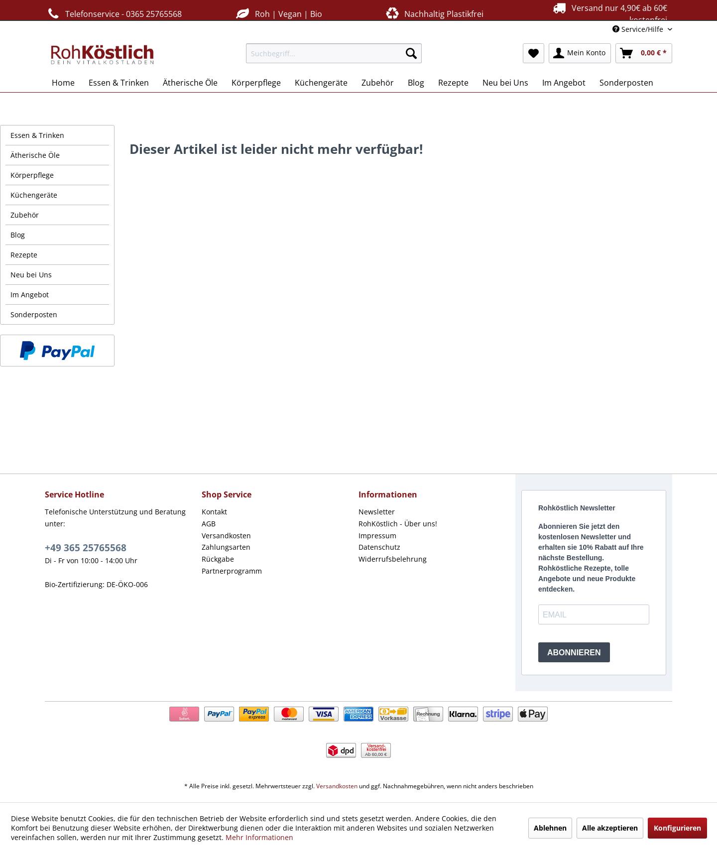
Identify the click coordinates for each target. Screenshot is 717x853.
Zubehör (24, 215)
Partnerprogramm (232, 571)
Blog (17, 235)
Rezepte (23, 254)
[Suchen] (411, 53)
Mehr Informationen (259, 837)
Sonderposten (33, 314)
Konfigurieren (677, 828)
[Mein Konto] (580, 53)
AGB (209, 523)
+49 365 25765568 (85, 547)
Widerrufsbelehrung (392, 559)
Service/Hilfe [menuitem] (638, 29)
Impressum (377, 535)
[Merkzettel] (533, 53)
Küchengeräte (33, 195)
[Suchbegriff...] (334, 53)
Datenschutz (379, 547)
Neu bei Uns (31, 274)
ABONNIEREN (574, 652)
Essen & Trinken (37, 135)
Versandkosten (226, 535)
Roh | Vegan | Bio (278, 13)
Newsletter (376, 511)
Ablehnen (550, 828)
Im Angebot (29, 294)
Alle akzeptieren (610, 828)
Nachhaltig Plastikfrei (433, 13)
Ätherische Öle (35, 155)
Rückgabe (218, 559)
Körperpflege (32, 175)
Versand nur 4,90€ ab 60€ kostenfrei (609, 13)
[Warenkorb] (643, 53)
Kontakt (214, 511)
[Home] (63, 82)
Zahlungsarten (226, 547)
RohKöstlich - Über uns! (397, 523)
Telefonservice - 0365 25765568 (113, 13)
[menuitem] (334, 53)
